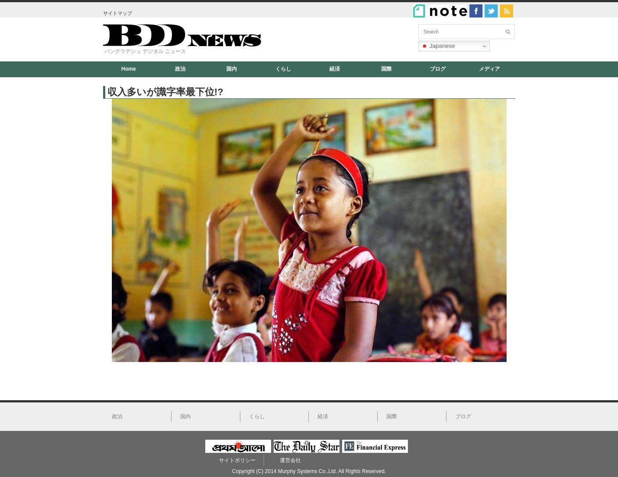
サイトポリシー (237, 460)
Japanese (438, 46)
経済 (334, 69)
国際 (386, 69)
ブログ (438, 69)
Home (128, 69)
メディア (489, 69)
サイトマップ (117, 13)
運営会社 (290, 460)
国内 (231, 69)
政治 (180, 69)
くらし (283, 69)
